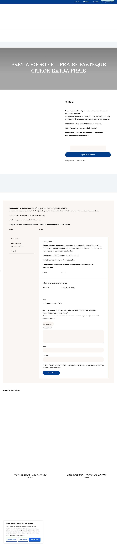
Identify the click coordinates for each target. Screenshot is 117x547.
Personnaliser (12, 539)
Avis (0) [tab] (13, 231)
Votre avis (47, 308)
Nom (45, 326)
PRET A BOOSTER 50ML (79, 141)
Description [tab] (15, 219)
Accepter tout (34, 539)
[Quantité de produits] (88, 128)
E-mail (46, 336)
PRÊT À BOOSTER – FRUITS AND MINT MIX (86, 455)
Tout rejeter (23, 539)
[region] (23, 531)
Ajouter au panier (88, 135)
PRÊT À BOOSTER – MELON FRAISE (30, 455)
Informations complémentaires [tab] (17, 225)
